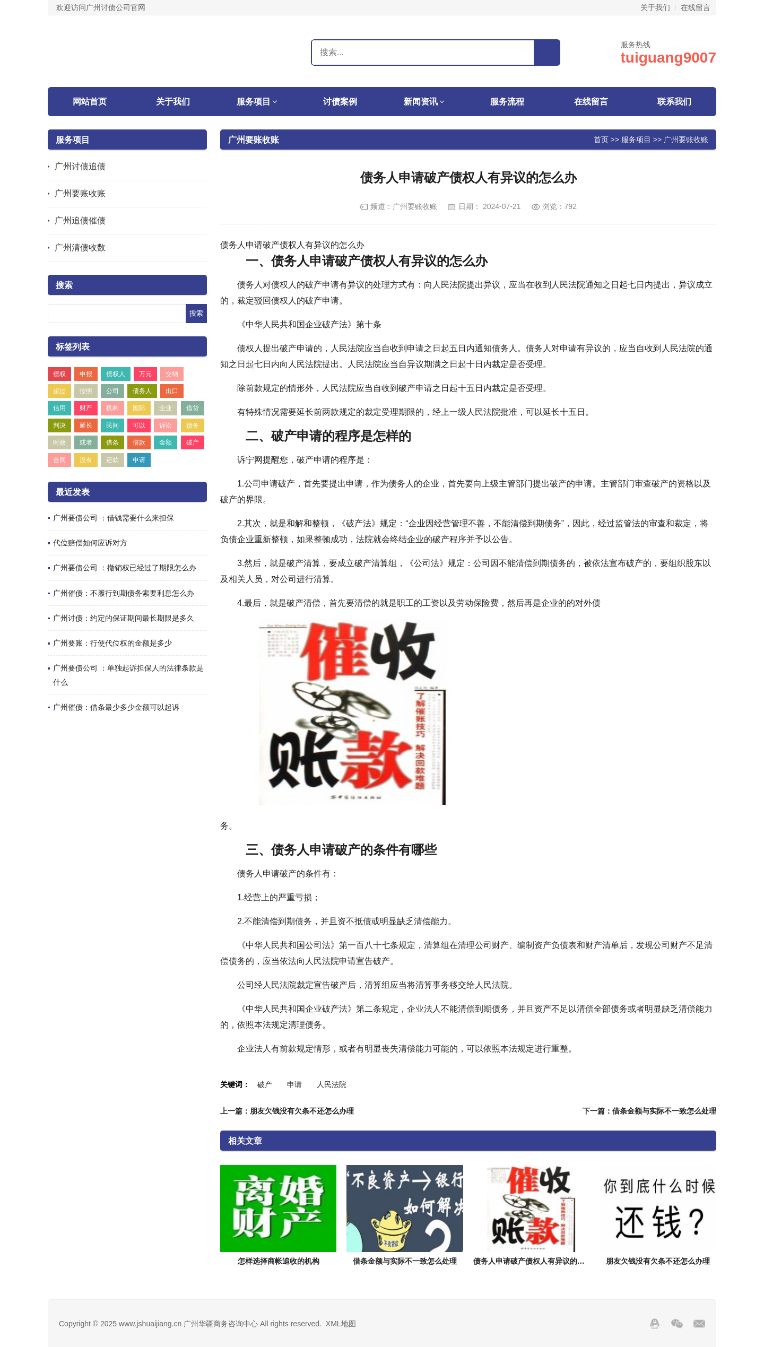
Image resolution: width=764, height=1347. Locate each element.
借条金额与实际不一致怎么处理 (405, 1261)
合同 (59, 460)
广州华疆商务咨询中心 (114, 51)
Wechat (677, 1323)
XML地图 (341, 1323)
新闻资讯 (421, 101)
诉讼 (165, 425)
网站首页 (90, 101)
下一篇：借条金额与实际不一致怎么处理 (649, 1111)
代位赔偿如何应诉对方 (90, 542)
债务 (192, 425)
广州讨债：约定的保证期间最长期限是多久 (123, 618)
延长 (86, 425)
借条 (112, 442)
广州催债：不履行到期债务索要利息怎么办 (123, 593)
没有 (86, 460)
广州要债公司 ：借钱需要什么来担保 (113, 518)
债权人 (115, 374)
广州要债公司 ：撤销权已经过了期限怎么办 (124, 567)
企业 (165, 408)
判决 (59, 425)
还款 (112, 460)
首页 (601, 139)
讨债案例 (340, 101)
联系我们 (674, 101)
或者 (86, 442)
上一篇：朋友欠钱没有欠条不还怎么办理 (287, 1111)
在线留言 (695, 7)
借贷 (192, 408)
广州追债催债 (80, 220)
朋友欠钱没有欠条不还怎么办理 (658, 1261)
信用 (59, 408)
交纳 (172, 374)
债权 (59, 374)
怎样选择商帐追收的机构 (278, 1261)
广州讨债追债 (80, 166)
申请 (139, 460)
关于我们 (655, 7)
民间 (112, 425)
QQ (655, 1323)
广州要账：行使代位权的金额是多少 (112, 643)
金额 (165, 442)
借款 (139, 442)
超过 (59, 391)
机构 (112, 408)
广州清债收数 (80, 247)
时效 (59, 442)
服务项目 (254, 101)
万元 (145, 374)
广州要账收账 (80, 193)
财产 (86, 408)
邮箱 (699, 1323)
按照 (86, 391)
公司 (112, 391)
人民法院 (331, 1084)
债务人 (142, 391)
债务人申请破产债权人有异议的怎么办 (536, 1261)
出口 (172, 391)
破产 (192, 442)
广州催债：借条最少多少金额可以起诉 (116, 707)
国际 (139, 408)
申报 (86, 374)
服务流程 (507, 101)
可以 (139, 425)
